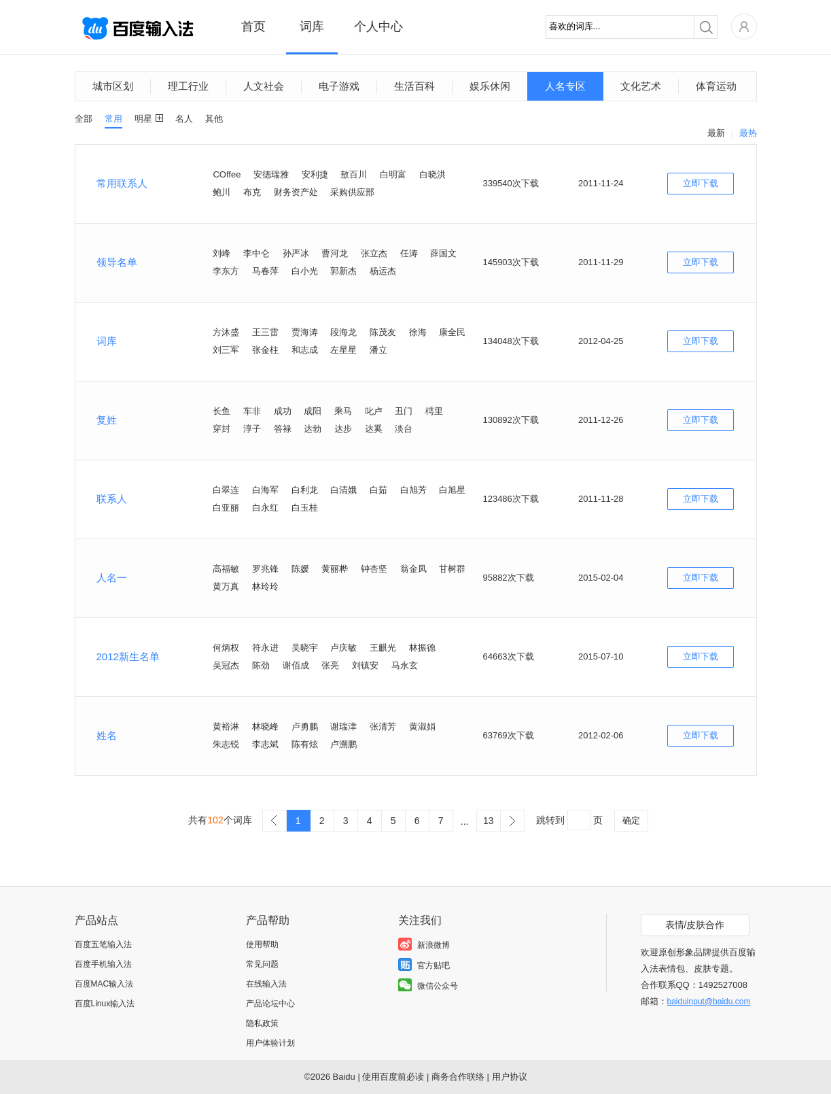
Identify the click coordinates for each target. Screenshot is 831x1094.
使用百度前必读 (393, 1077)
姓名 (106, 735)
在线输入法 (266, 984)
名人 (184, 119)
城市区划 (112, 86)
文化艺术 (640, 86)
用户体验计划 (270, 1043)
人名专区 (565, 86)
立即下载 (700, 183)
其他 (214, 119)
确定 (631, 820)
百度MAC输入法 (104, 984)
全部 (83, 119)
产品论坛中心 (270, 1003)
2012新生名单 (128, 656)
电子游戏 (339, 86)
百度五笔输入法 (103, 944)
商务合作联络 (457, 1077)
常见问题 (262, 964)
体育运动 (716, 86)
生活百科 (414, 86)
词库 (312, 26)
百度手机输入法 (103, 964)
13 (488, 820)
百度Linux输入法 (105, 1003)
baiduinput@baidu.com (709, 1001)
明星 (143, 119)
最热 (748, 133)
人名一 (111, 577)
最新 (716, 133)
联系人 (111, 499)
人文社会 (263, 86)
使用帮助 (262, 944)
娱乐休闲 (490, 86)
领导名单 (116, 262)
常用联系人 (121, 183)
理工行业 (188, 86)
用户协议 (509, 1077)
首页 (253, 26)
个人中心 (378, 26)
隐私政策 (262, 1023)
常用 (113, 119)
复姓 (106, 420)
